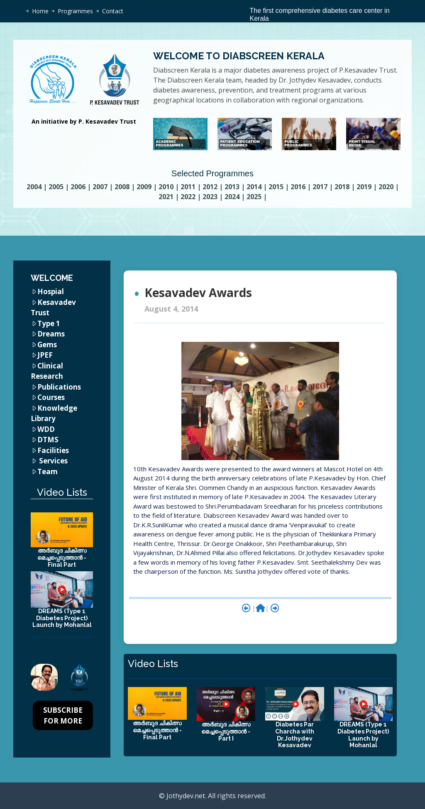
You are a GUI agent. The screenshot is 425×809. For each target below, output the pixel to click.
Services (53, 460)
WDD (46, 429)
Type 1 (48, 323)
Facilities (53, 450)
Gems (47, 344)
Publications (59, 387)
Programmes (75, 11)
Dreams (51, 334)
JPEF (45, 355)
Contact (112, 11)
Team (47, 471)
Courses (51, 397)
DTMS (48, 439)
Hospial (50, 291)
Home (40, 11)
